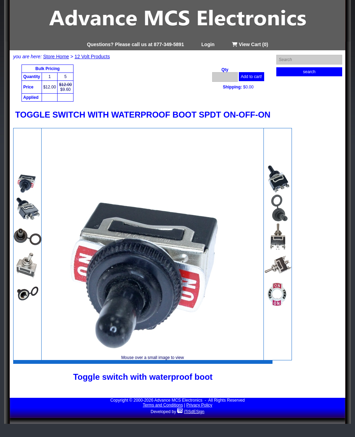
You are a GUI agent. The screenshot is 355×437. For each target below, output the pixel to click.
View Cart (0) (250, 44)
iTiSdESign (194, 411)
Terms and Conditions (163, 405)
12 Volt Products (92, 56)
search (309, 71)
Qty (225, 69)
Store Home (56, 56)
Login (208, 44)
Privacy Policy (200, 405)
